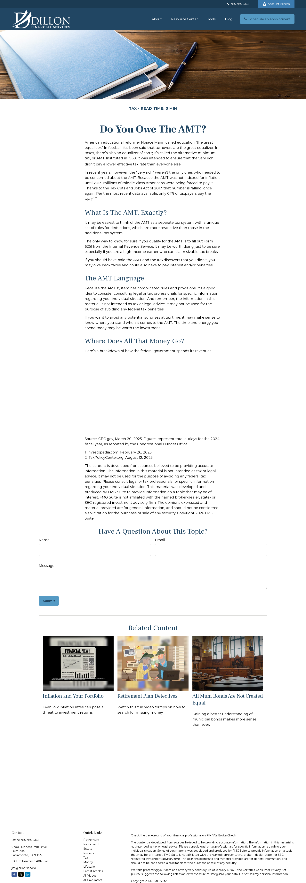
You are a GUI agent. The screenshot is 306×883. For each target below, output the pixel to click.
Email (160, 540)
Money (88, 862)
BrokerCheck (227, 835)
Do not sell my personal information (263, 874)
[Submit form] (49, 601)
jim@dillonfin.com (24, 868)
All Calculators (92, 880)
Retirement (91, 839)
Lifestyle (89, 866)
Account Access (276, 4)
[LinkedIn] (27, 874)
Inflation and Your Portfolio (73, 696)
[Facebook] (14, 874)
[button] (157, 19)
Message (46, 566)
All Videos (89, 875)
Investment (91, 844)
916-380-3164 (237, 4)
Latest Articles (93, 871)
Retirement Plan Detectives (147, 696)
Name (44, 540)
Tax (85, 857)
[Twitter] (21, 874)
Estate (87, 848)
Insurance (90, 853)
